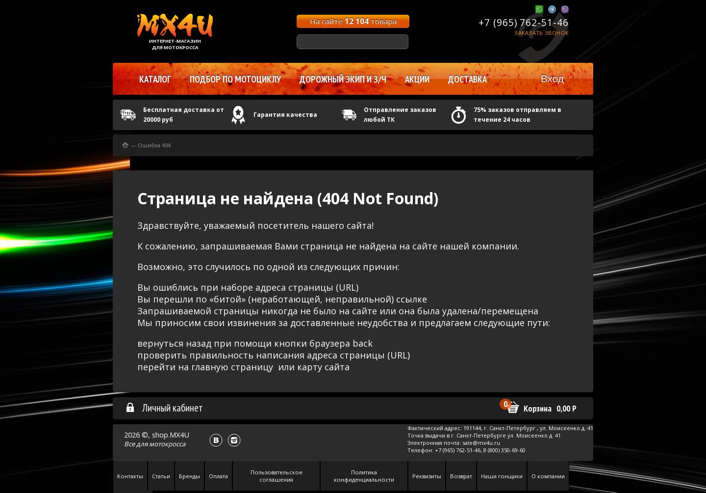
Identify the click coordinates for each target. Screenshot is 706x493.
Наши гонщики (502, 476)
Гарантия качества (285, 114)
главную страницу (232, 367)
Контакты (130, 476)
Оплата (218, 476)
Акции (417, 79)
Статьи (161, 476)
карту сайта (323, 367)
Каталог (155, 79)
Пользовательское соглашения (277, 475)
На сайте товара (353, 21)
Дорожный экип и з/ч (343, 79)
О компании (548, 476)
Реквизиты (426, 476)
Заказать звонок (541, 32)
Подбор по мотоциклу (235, 79)
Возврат (461, 476)
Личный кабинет (164, 407)
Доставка (467, 79)
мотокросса (167, 443)
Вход (552, 78)
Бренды (189, 476)
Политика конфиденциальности (364, 475)
